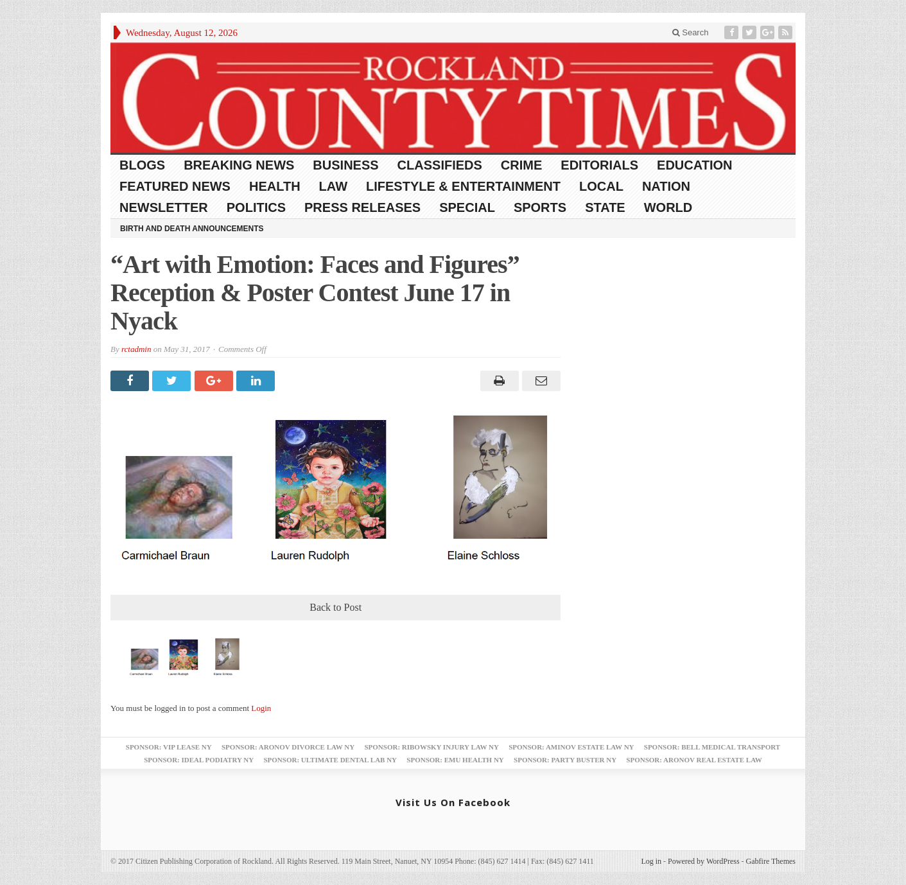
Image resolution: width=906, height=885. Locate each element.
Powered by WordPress (703, 861)
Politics (256, 207)
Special (467, 207)
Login (261, 708)
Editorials (599, 165)
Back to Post (335, 607)
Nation (666, 186)
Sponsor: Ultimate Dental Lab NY (330, 760)
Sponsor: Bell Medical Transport (712, 747)
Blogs (142, 165)
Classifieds (439, 165)
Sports (540, 207)
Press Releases (362, 207)
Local (601, 186)
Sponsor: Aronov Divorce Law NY (288, 747)
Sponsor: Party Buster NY (565, 760)
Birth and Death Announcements (192, 228)
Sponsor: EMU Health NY (454, 760)
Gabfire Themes (771, 861)
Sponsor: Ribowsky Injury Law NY (431, 747)
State (605, 207)
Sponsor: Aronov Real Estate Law (694, 760)
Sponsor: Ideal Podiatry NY (199, 760)
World (668, 207)
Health (275, 186)
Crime (521, 165)
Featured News (175, 186)
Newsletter (163, 207)
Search (690, 32)
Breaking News (239, 165)
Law (333, 186)
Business (345, 165)
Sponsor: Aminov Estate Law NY (571, 747)
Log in (651, 861)
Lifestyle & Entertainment (463, 186)
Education (694, 165)
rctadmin (136, 349)
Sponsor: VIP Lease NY (169, 747)
